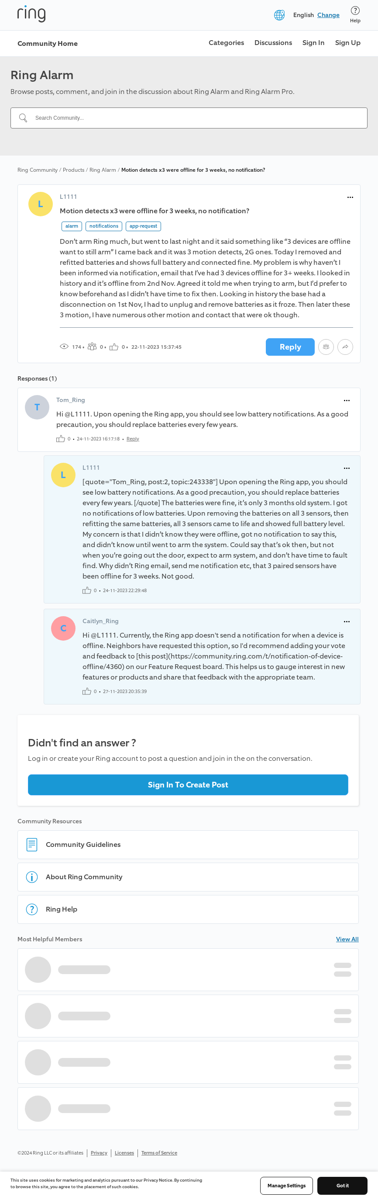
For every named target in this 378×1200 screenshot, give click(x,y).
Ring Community (37, 169)
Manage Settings (287, 1186)
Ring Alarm (102, 169)
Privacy (99, 1153)
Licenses (124, 1153)
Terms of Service (159, 1153)
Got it (343, 1186)
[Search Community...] (194, 118)
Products (73, 169)
